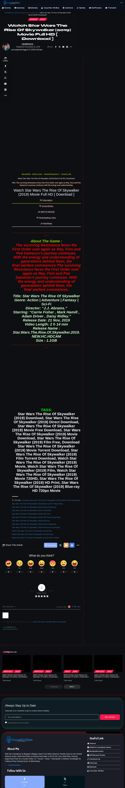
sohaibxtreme (27, 44)
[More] (71, 47)
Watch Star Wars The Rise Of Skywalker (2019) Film (32, 512)
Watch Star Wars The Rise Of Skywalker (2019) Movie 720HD (35, 519)
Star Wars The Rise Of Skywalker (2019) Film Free (31, 495)
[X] (65, 763)
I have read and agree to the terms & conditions (18, 703)
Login (77, 588)
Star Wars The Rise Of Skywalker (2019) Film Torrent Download (36, 498)
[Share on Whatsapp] (5, 78)
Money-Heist (8, 652)
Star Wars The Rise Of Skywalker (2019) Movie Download (34, 505)
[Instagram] (25, 776)
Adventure (33, 19)
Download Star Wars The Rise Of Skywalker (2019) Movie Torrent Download (51, 481)
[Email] (63, 47)
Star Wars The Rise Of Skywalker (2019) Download (31, 491)
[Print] (67, 47)
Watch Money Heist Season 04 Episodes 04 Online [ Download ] (14, 657)
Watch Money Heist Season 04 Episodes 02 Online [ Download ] (76, 657)
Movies (42, 19)
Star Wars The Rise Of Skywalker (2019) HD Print (31, 502)
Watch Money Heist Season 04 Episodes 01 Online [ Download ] (106, 657)
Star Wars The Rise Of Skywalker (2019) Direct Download (34, 488)
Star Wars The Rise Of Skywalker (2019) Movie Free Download (36, 508)
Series (18, 652)
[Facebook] (25, 763)
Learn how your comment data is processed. (49, 603)
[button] (117, 2)
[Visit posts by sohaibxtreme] (6, 47)
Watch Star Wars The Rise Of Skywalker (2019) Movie (32, 515)
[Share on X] (59, 47)
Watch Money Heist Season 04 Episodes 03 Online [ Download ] (45, 657)
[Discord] (65, 776)
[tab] (19, 201)
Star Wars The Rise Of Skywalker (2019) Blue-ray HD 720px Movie (37, 485)
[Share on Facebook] (55, 47)
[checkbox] (6, 703)
